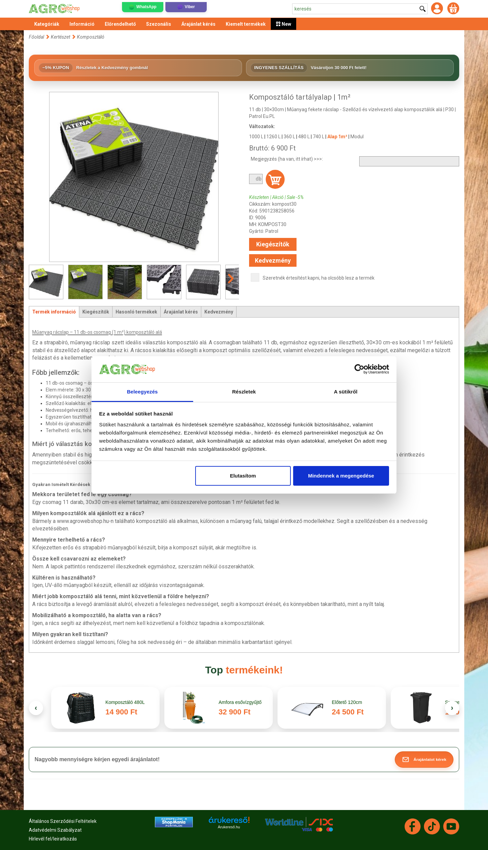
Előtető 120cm (347, 702)
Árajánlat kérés (181, 312)
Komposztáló (90, 37)
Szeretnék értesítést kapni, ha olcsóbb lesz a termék (318, 278)
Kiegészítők (272, 244)
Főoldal (36, 37)
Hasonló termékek (136, 312)
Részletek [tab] (244, 391)
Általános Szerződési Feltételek (63, 821)
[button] (424, 759)
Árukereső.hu (229, 827)
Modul (357, 136)
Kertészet (61, 37)
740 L (318, 136)
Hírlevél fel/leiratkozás (53, 839)
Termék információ (54, 312)
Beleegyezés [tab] (142, 391)
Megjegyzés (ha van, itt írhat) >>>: (287, 159)
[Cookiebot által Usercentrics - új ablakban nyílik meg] (359, 369)
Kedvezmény (273, 260)
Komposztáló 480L (125, 702)
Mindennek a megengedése (341, 476)
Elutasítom (243, 476)
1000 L (256, 136)
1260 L (273, 136)
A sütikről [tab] (346, 391)
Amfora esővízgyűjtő (241, 702)
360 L (289, 136)
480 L (304, 136)
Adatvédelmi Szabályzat (55, 830)
